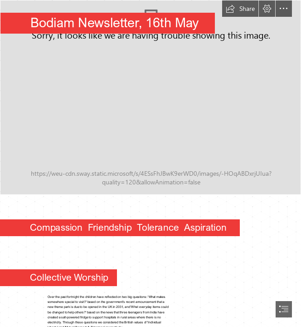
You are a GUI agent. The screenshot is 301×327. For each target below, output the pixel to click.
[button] (240, 8)
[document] (150, 163)
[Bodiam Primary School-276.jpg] (150, 97)
